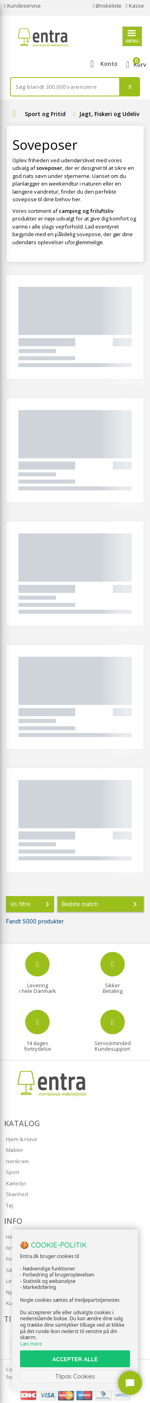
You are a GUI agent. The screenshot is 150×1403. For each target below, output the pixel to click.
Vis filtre (31, 904)
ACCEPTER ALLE (75, 1359)
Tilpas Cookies (75, 1376)
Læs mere (31, 1343)
